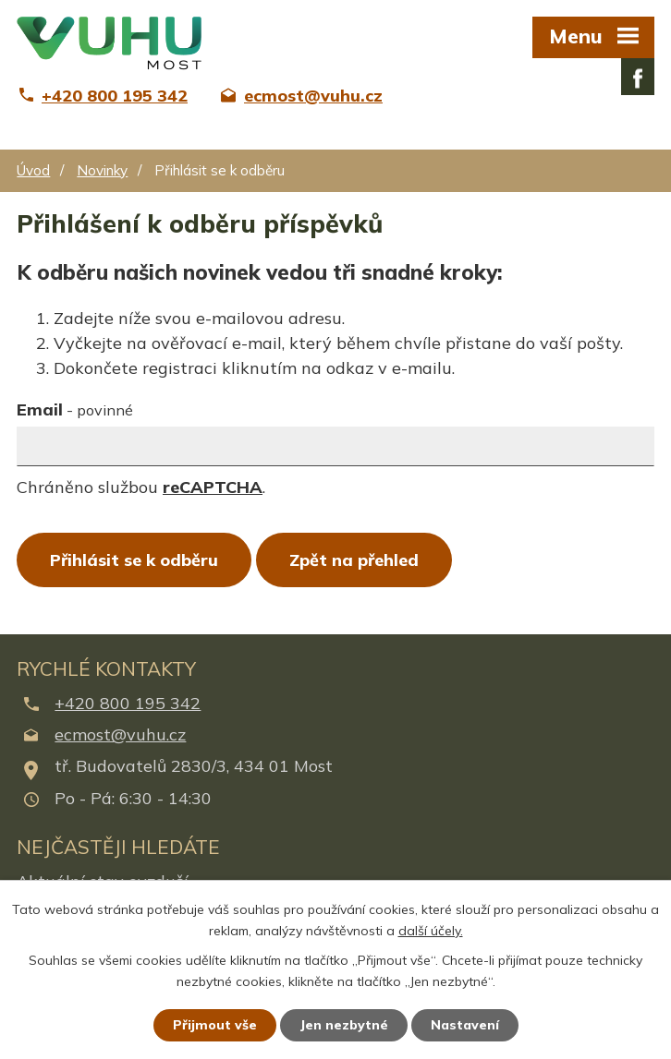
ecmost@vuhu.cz (120, 734)
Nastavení (465, 1025)
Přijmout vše (215, 1025)
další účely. (430, 930)
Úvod (33, 170)
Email (75, 409)
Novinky (102, 170)
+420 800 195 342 (128, 703)
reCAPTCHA (212, 487)
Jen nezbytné (343, 1025)
